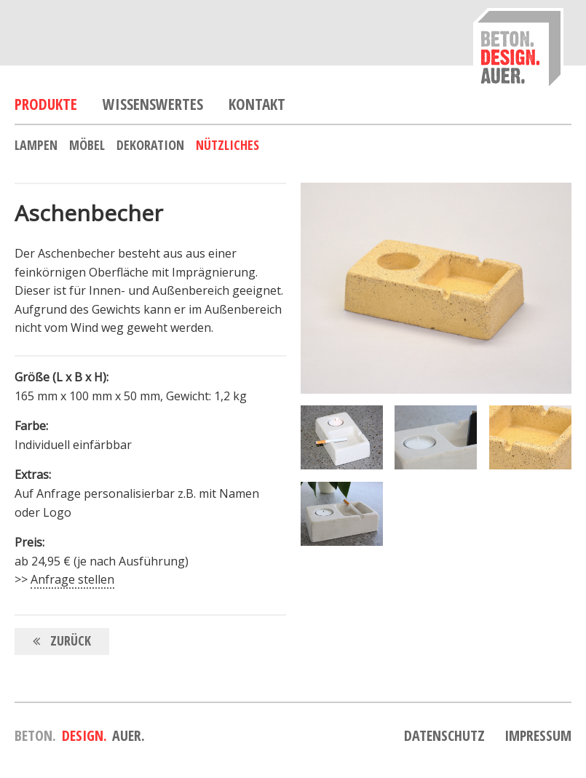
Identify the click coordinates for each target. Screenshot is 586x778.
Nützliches (227, 145)
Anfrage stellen (72, 579)
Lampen (36, 145)
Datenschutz (444, 735)
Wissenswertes (153, 104)
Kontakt (257, 104)
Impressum (537, 735)
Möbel (87, 145)
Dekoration (150, 145)
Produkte (46, 104)
